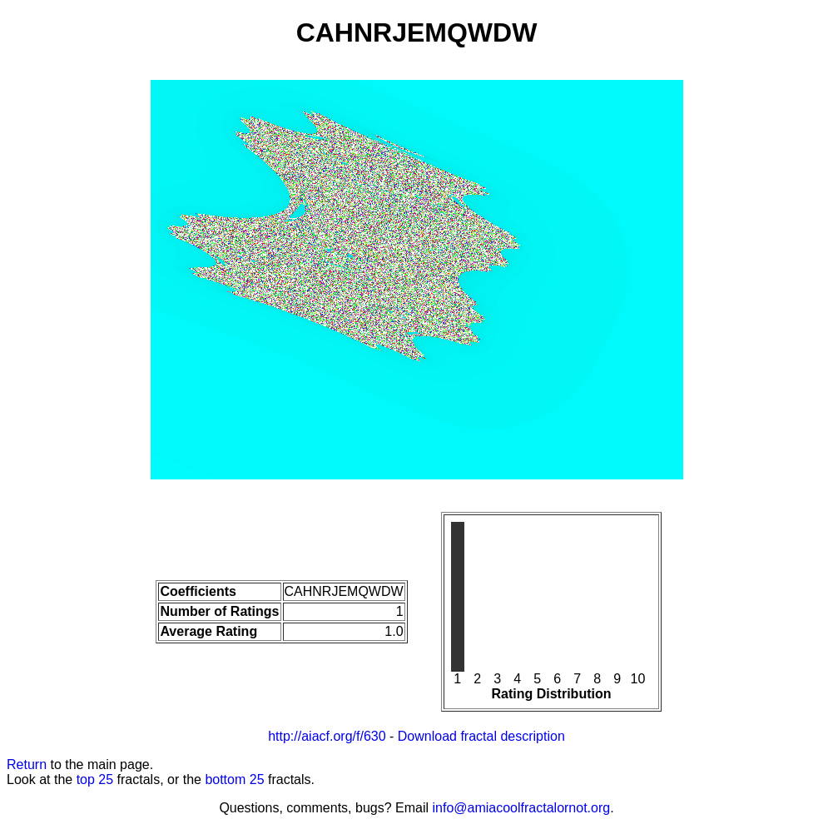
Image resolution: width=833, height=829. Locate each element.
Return (27, 764)
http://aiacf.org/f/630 (326, 736)
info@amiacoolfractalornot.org (521, 808)
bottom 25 (234, 779)
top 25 (95, 779)
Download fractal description (481, 736)
